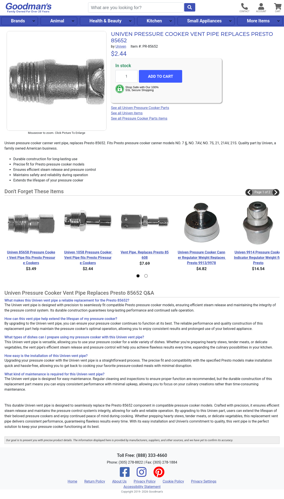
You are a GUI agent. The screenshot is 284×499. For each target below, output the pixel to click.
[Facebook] (124, 475)
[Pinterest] (159, 475)
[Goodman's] (28, 8)
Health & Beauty (105, 20)
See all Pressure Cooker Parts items (139, 118)
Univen (120, 46)
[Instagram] (141, 475)
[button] (249, 192)
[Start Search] (189, 7)
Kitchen (154, 20)
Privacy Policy (145, 481)
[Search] (135, 7)
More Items (258, 20)
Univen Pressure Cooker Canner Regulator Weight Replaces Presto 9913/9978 (202, 257)
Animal (57, 20)
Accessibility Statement (141, 487)
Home (72, 481)
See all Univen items (127, 113)
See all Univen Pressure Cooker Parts (140, 108)
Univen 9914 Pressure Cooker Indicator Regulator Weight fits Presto (258, 257)
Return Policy (94, 481)
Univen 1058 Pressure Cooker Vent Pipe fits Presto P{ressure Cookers (88, 257)
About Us (119, 481)
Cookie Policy (173, 481)
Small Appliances (204, 20)
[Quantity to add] (126, 76)
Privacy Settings (203, 481)
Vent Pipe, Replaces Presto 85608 (145, 255)
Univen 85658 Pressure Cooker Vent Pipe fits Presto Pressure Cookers (31, 257)
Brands (18, 20)
